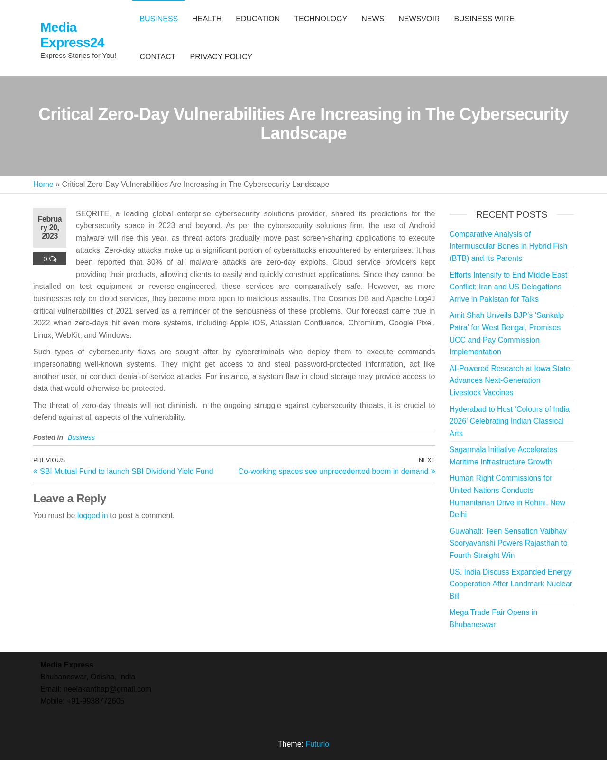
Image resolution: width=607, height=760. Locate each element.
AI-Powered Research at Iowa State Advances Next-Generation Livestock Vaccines (510, 380)
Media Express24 (72, 35)
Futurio (317, 744)
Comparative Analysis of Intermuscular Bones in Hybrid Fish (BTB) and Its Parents (509, 246)
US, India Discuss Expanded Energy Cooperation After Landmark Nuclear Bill (511, 584)
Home (43, 184)
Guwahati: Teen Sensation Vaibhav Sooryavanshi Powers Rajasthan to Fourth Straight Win (509, 543)
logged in (92, 515)
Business (81, 437)
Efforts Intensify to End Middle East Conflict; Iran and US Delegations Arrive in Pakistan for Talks (509, 287)
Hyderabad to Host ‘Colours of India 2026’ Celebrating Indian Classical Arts (510, 421)
